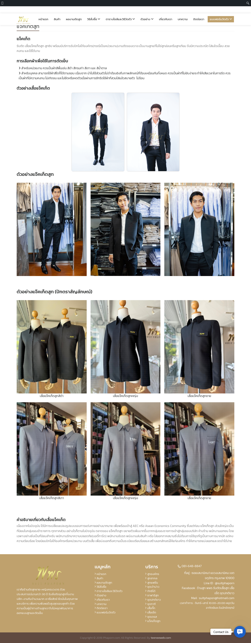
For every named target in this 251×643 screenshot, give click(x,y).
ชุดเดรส (152, 616)
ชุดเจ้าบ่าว (153, 586)
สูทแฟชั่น (152, 582)
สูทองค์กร (153, 574)
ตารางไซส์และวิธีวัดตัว (120, 12)
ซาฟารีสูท (153, 595)
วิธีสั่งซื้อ (93, 12)
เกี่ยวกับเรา (165, 12)
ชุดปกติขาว (154, 599)
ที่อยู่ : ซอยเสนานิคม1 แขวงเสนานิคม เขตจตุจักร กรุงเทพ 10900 (209, 575)
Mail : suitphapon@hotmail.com (212, 598)
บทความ (183, 12)
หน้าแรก (43, 12)
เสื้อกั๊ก (151, 608)
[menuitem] (3, 3)
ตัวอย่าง (146, 12)
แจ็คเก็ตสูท (28, 26)
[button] (240, 632)
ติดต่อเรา (198, 12)
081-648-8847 (190, 566)
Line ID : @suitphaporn (219, 583)
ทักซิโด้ (151, 591)
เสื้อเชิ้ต (151, 612)
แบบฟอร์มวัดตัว (221, 12)
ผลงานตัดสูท (74, 12)
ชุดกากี (151, 604)
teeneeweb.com (161, 637)
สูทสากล (152, 578)
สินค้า (57, 12)
